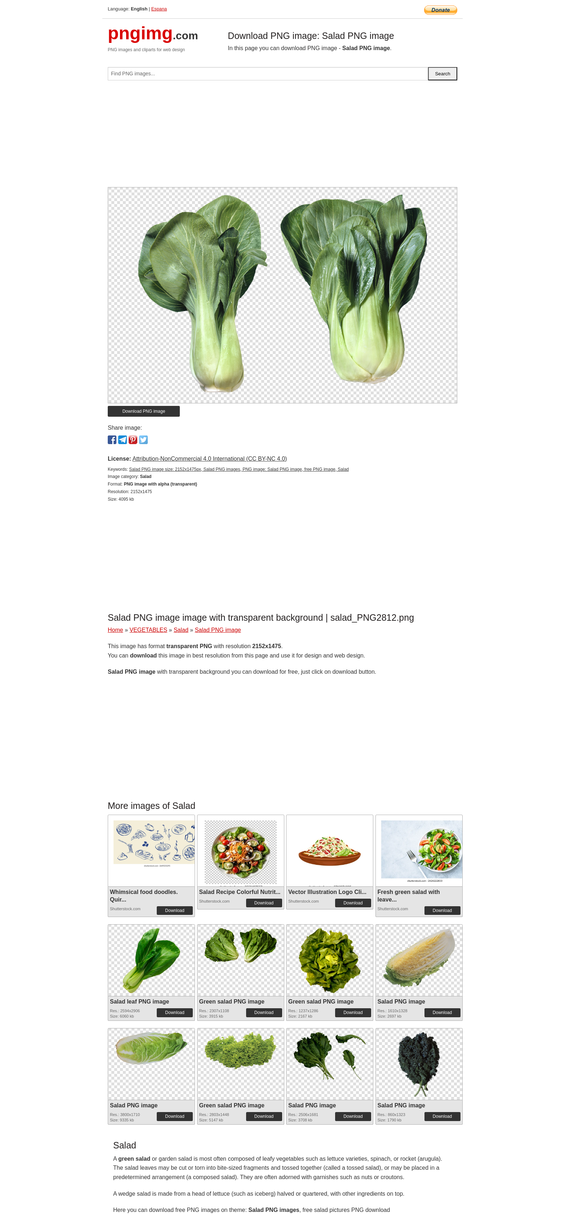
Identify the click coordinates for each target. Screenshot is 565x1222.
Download (174, 910)
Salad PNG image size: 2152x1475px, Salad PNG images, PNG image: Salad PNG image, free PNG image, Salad (239, 469)
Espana (159, 9)
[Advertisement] (282, 136)
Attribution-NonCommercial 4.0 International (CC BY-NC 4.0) (209, 459)
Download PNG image (144, 411)
